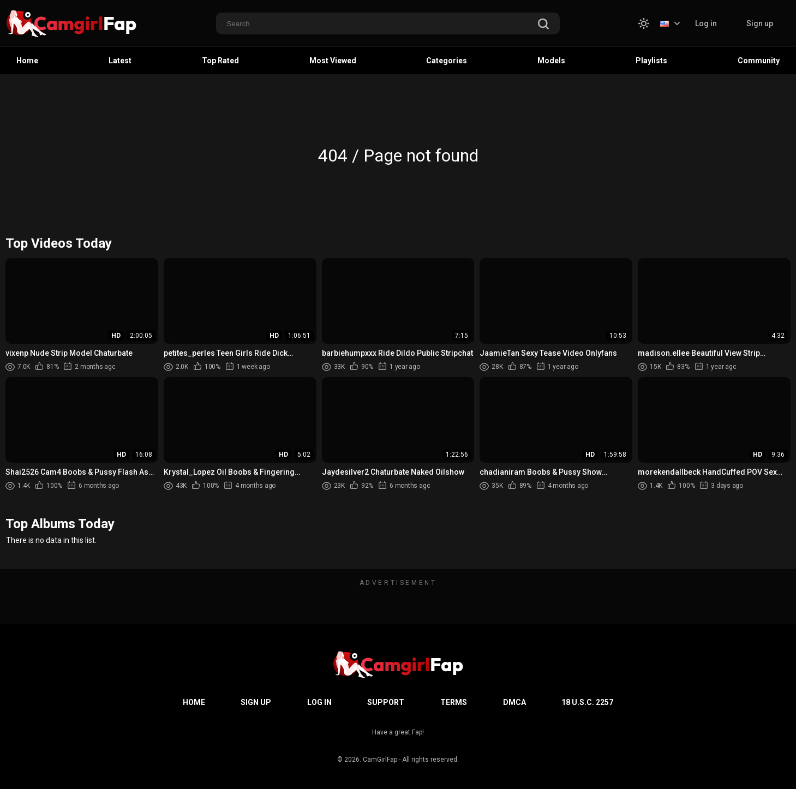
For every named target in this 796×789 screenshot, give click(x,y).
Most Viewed (332, 60)
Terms (453, 702)
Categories (446, 60)
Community (759, 60)
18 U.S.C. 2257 (587, 702)
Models (551, 60)
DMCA (514, 702)
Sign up (759, 23)
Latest (120, 60)
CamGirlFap (380, 759)
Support (385, 702)
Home (27, 60)
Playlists (651, 60)
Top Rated (220, 60)
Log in (706, 23)
